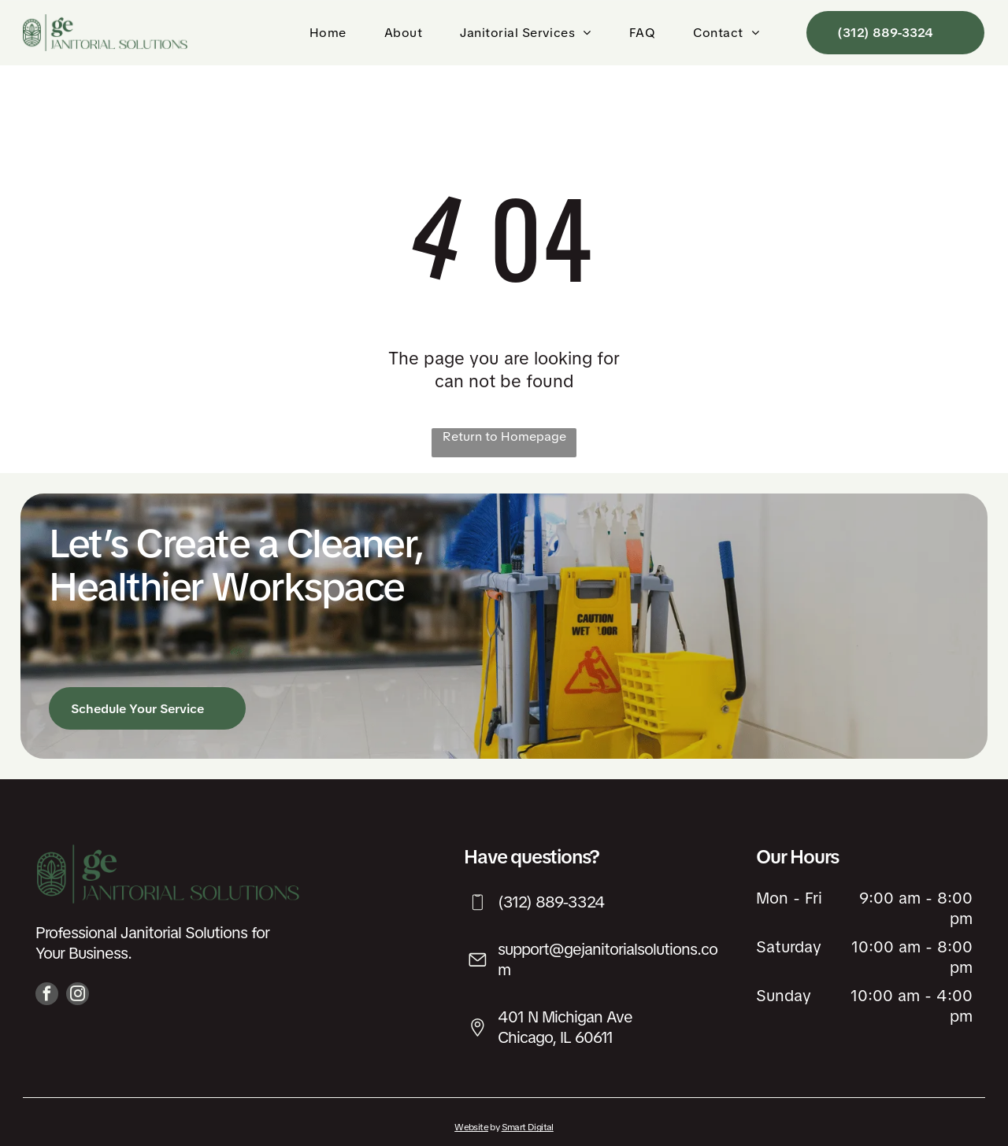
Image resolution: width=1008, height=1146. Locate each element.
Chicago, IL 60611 (555, 1037)
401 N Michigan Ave (565, 1017)
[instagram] (77, 995)
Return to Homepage (504, 436)
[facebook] (46, 995)
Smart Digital (528, 1127)
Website (471, 1127)
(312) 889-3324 (551, 902)
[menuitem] (331, 32)
